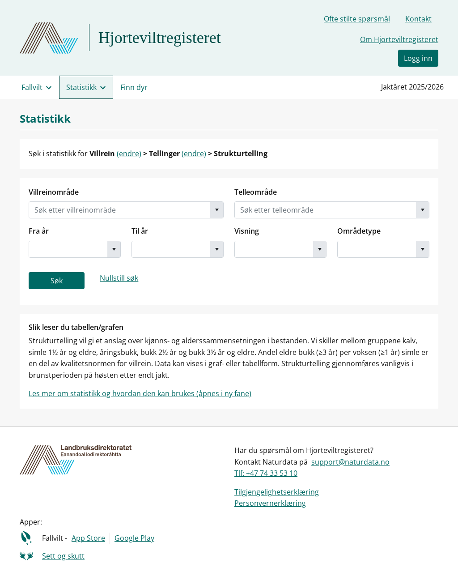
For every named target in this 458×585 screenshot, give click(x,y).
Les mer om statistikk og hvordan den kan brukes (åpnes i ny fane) (140, 393)
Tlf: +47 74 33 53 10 (265, 473)
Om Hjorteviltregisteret (399, 39)
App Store (88, 538)
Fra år (39, 231)
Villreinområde (54, 192)
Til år (139, 231)
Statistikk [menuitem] (81, 87)
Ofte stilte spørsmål (357, 19)
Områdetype (359, 231)
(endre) (129, 153)
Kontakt (418, 19)
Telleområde (255, 192)
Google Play (134, 538)
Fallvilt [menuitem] (31, 87)
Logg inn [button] (418, 58)
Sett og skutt (63, 556)
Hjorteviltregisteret (159, 38)
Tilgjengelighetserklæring (276, 492)
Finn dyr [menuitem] (134, 87)
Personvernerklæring (270, 503)
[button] (216, 210)
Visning (246, 231)
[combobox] (119, 210)
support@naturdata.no (350, 462)
